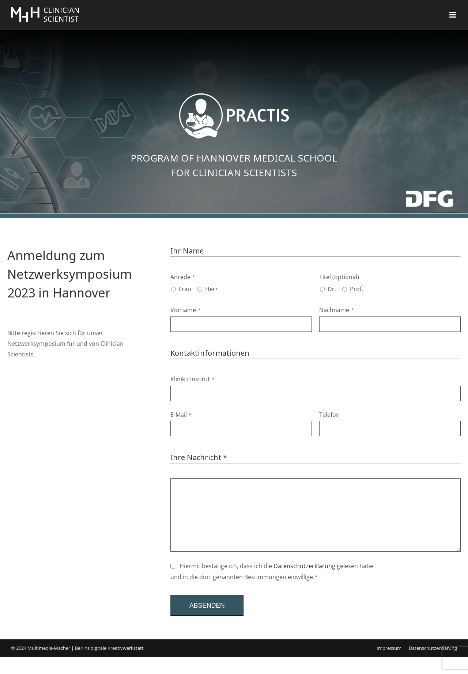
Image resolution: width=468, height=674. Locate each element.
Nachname (336, 310)
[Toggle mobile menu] (453, 15)
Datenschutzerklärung (304, 566)
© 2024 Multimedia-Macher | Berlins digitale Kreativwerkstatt (77, 648)
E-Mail (181, 415)
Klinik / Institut (192, 379)
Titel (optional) (339, 277)
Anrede (182, 277)
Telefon (329, 415)
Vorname (185, 310)
